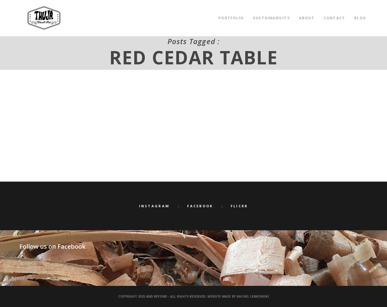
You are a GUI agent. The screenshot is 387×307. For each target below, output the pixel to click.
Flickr (239, 206)
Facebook (200, 206)
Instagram (154, 206)
